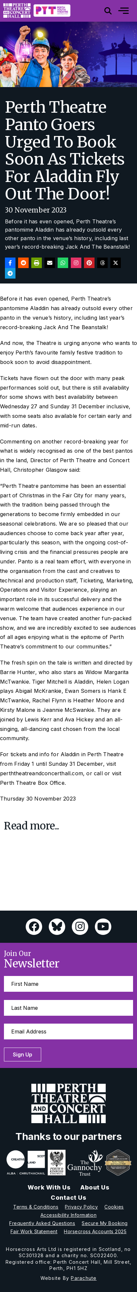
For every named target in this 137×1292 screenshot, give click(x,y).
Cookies (114, 1207)
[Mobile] (118, 11)
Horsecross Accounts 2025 (95, 1231)
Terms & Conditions (35, 1207)
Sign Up (22, 1054)
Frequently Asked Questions (42, 1223)
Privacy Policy (81, 1207)
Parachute (83, 1278)
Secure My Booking (105, 1223)
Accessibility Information (69, 1215)
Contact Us (68, 1197)
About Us (94, 1187)
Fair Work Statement (34, 1231)
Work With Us (49, 1187)
